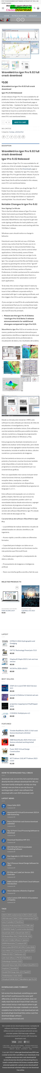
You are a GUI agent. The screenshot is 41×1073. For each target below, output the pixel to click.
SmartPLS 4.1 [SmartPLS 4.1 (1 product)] (33, 965)
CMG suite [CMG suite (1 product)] (29, 926)
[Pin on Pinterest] (19, 137)
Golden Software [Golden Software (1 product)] (15, 940)
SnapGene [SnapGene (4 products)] (5, 968)
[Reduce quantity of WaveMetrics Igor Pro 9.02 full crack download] (3, 122)
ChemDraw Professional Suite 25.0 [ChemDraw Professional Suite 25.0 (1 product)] (13, 926)
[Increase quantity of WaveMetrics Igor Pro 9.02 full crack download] (9, 122)
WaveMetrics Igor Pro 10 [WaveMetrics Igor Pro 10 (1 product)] (28, 979)
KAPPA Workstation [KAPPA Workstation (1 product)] (8, 943)
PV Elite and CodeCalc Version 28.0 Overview (20, 873)
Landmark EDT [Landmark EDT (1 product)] (21, 943)
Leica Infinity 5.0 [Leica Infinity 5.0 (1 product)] (7, 951)
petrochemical (19, 16)
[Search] (34, 8)
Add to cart (20, 122)
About (12, 1049)
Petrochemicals (31, 1045)
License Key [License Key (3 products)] (18, 951)
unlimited (26, 1047)
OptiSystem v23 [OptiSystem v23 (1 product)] (20, 954)
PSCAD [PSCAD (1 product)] (19, 958)
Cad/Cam (6, 1045)
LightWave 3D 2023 (28, 611)
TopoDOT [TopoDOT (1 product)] (27, 972)
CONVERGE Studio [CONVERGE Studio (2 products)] (8, 929)
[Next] (39, 603)
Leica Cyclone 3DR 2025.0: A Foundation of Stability (22, 899)
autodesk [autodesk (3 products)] (11, 922)
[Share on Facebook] (7, 137)
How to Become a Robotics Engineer (20, 891)
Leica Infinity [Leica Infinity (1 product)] (31, 947)
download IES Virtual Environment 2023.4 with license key (23, 813)
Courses (35, 1047)
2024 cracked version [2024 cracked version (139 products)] (14, 915)
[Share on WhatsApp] (3, 137)
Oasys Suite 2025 (13, 805)
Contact (24, 1049)
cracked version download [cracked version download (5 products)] (24, 929)
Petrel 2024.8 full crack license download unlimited (22, 822)
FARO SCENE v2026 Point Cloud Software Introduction (23, 882)
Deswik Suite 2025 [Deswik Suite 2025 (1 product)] (8, 933)
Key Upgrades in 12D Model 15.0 (19, 856)
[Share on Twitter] (11, 137)
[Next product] (18, 19)
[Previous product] (22, 19)
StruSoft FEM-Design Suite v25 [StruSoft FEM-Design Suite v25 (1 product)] (12, 972)
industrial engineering (12, 1047)
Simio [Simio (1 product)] (25, 965)
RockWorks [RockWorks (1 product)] (27, 958)
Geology (33, 16)
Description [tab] (6, 146)
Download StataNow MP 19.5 (18, 840)
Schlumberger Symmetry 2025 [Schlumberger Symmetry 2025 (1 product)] (12, 961)
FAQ (30, 1049)
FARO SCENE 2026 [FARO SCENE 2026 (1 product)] (25, 936)
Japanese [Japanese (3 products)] (25, 940)
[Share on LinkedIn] (23, 137)
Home (6, 16)
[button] (3, 8)
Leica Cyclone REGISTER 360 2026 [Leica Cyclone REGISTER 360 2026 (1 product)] (13, 947)
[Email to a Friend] (15, 137)
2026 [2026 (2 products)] (15, 918)
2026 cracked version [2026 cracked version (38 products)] (26, 918)
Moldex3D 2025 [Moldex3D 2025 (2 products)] (7, 954)
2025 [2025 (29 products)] (25, 915)
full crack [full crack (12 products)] (5, 940)
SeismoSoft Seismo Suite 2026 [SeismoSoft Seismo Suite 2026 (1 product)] (11, 965)
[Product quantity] (6, 122)
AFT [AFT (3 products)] (36, 918)
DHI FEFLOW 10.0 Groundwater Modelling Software (19, 848)
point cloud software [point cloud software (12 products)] (8, 958)
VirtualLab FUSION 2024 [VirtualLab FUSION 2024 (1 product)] (10, 979)
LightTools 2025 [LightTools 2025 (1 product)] (29, 951)
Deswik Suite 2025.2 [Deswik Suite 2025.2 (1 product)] (23, 933)
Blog (18, 1049)
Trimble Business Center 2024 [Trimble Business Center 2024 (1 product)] (11, 976)
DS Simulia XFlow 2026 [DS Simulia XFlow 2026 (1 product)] (9, 936)
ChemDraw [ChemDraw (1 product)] (19, 922)
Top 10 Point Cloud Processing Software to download (23, 832)
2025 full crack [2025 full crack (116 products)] (7, 918)
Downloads (27, 169)
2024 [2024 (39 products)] (4, 915)
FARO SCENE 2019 (8, 611)
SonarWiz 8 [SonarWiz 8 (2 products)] (14, 968)
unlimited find (19, 132)
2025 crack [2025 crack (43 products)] (32, 915)
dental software (17, 1045)
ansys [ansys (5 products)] (4, 922)
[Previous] (1, 603)
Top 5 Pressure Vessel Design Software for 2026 (23, 864)
